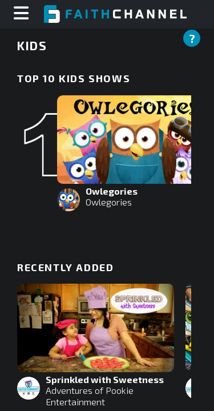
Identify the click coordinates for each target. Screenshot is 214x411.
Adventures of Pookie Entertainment (90, 395)
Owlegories (109, 201)
